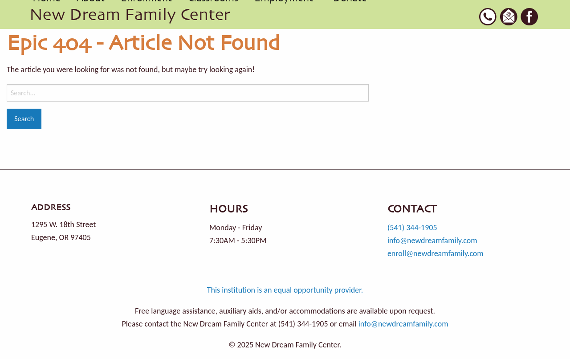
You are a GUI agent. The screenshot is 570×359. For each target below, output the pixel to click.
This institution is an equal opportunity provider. (285, 290)
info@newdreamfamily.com (432, 240)
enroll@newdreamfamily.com (435, 253)
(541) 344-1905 (412, 228)
